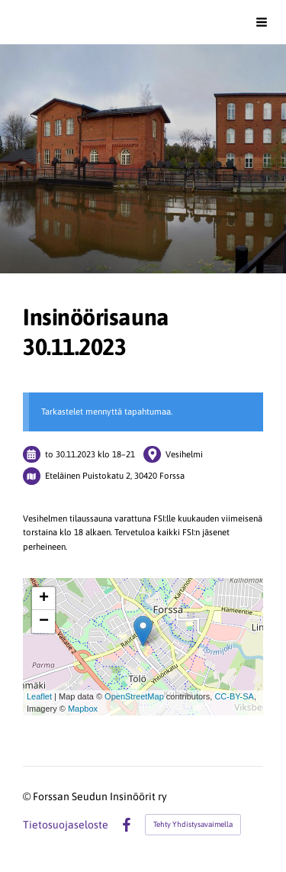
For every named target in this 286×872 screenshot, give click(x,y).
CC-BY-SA (234, 696)
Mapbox (83, 708)
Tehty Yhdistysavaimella (193, 824)
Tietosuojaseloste (65, 824)
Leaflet (39, 696)
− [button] (44, 621)
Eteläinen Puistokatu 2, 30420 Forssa (115, 475)
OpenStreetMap (134, 696)
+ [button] (44, 598)
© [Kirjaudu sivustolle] (28, 796)
